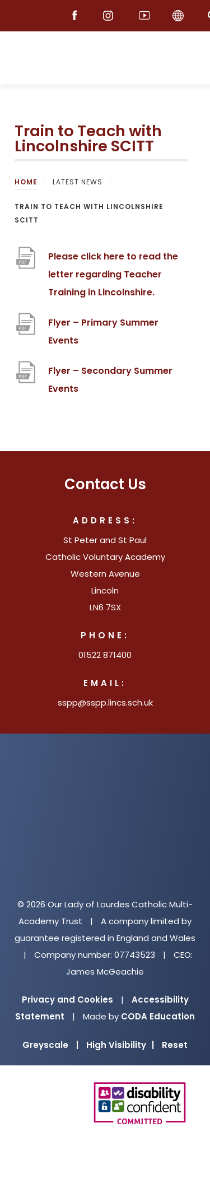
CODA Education (158, 1016)
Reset (175, 1045)
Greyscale (50, 1045)
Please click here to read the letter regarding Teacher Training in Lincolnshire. (113, 274)
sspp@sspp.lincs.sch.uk (105, 702)
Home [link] (26, 182)
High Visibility (120, 1045)
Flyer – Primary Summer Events (103, 331)
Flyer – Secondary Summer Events (110, 379)
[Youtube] (144, 16)
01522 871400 (105, 655)
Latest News (77, 182)
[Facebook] (77, 16)
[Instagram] (111, 16)
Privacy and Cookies (67, 999)
